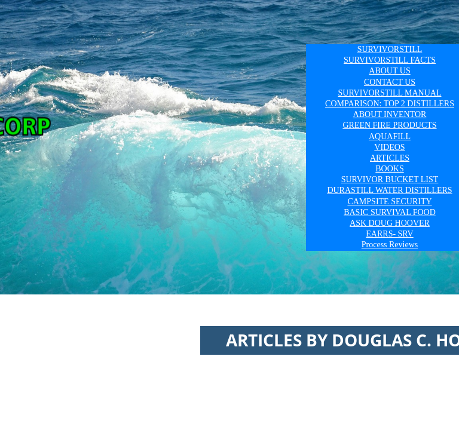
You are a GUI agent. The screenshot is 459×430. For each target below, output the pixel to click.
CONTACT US (389, 82)
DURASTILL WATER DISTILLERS (389, 190)
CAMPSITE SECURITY (389, 201)
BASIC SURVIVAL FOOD (390, 212)
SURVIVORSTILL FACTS (390, 60)
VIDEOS (389, 147)
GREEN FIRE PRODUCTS (389, 125)
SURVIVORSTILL (390, 49)
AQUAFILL (390, 136)
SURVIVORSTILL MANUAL (390, 92)
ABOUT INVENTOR (390, 114)
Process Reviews (390, 244)
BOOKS (389, 168)
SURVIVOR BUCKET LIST (390, 179)
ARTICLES (389, 157)
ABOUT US (389, 70)
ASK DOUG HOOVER (390, 223)
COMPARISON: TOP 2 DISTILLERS (389, 103)
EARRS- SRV (389, 233)
